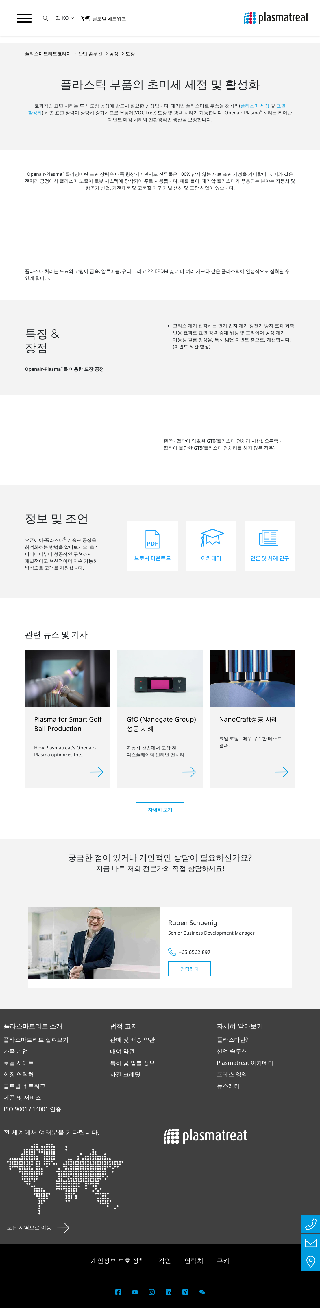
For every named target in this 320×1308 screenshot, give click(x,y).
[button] (45, 18)
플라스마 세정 (255, 105)
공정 (114, 53)
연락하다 (189, 969)
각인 (165, 1260)
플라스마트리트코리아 (48, 53)
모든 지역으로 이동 (38, 1227)
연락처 (194, 1260)
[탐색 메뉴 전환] (24, 18)
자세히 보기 (160, 809)
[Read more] (96, 772)
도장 (130, 53)
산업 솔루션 (90, 53)
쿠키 (223, 1260)
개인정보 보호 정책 (119, 1260)
